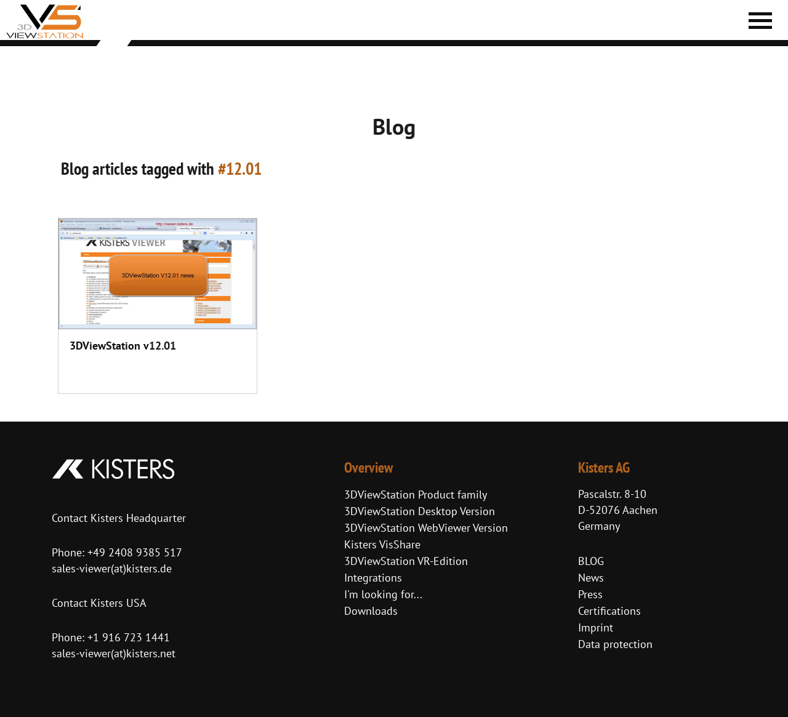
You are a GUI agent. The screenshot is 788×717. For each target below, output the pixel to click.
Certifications (609, 611)
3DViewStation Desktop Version (419, 511)
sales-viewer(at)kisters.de (112, 568)
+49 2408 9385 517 (133, 552)
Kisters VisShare (382, 544)
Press (590, 594)
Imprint (595, 627)
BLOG (591, 561)
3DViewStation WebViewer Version (426, 528)
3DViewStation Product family (415, 494)
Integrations (373, 578)
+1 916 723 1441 (128, 637)
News (591, 578)
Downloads (371, 611)
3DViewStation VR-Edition (406, 561)
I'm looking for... (383, 594)
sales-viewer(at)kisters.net (113, 653)
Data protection (615, 644)
